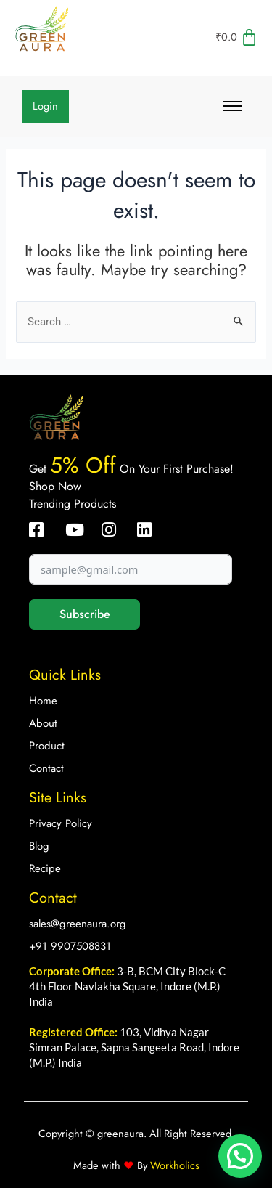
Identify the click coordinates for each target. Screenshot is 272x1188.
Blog (39, 846)
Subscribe (84, 614)
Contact (46, 768)
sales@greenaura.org (77, 924)
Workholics (173, 1165)
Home (43, 701)
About (43, 723)
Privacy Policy (60, 823)
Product (47, 746)
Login (45, 105)
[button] (240, 1156)
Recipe (45, 868)
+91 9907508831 (70, 946)
